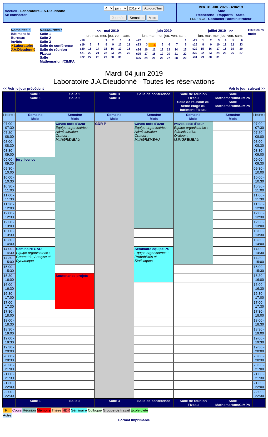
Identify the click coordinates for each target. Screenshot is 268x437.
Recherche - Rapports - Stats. (220, 15)
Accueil (11, 11)
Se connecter (16, 15)
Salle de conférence (56, 46)
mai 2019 (111, 31)
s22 (82, 57)
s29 (194, 48)
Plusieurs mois (256, 32)
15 (105, 48)
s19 (82, 44)
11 (128, 44)
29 (105, 57)
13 (89, 48)
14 (97, 48)
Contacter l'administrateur (229, 19)
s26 (138, 57)
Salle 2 (45, 38)
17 (120, 48)
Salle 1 (45, 34)
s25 (138, 53)
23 (112, 52)
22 (105, 52)
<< (99, 31)
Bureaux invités (18, 40)
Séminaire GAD (29, 249)
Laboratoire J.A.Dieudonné (23, 48)
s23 (138, 44)
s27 (194, 40)
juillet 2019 (217, 31)
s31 (194, 57)
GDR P (100, 124)
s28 (194, 44)
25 (128, 52)
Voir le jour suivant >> (247, 88)
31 (120, 57)
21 (97, 52)
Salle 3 (45, 42)
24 (120, 52)
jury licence (25, 159)
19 (161, 53)
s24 (138, 49)
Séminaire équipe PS (152, 249)
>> (231, 31)
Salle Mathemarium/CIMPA (57, 59)
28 (97, 57)
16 (112, 48)
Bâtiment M (20, 34)
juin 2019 (164, 31)
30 (112, 57)
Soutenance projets (72, 276)
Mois (35, 119)
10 (120, 44)
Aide (221, 11)
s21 (82, 52)
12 (161, 49)
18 (128, 48)
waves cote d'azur (71, 124)
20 (89, 52)
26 (161, 57)
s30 (194, 52)
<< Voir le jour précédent (23, 88)
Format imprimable (134, 420)
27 (89, 57)
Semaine (35, 115)
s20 (82, 48)
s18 (82, 40)
